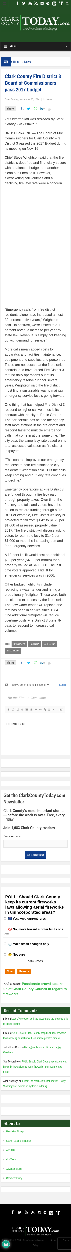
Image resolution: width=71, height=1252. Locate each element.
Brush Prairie (19, 644)
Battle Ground (13, 650)
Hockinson (34, 644)
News (27, 62)
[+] (54, 709)
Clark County (49, 644)
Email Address (12, 836)
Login (62, 684)
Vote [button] (10, 971)
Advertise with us (14, 1169)
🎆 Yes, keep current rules (27, 918)
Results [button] (24, 971)
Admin (53, 1240)
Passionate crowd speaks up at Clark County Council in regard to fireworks (35, 989)
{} (49, 709)
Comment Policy (14, 1178)
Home (16, 62)
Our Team (11, 1160)
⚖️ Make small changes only (28, 944)
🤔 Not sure (16, 954)
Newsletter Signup (14, 1132)
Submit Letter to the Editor (18, 1141)
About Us (10, 1150)
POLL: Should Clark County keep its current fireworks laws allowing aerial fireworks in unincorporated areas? (34, 1067)
